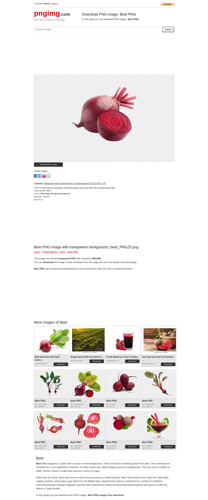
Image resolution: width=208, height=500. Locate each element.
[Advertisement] (104, 54)
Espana (54, 3)
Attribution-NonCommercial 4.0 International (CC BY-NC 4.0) (75, 183)
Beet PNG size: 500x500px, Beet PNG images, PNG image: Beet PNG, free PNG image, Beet (78, 188)
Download (61, 364)
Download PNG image (48, 165)
